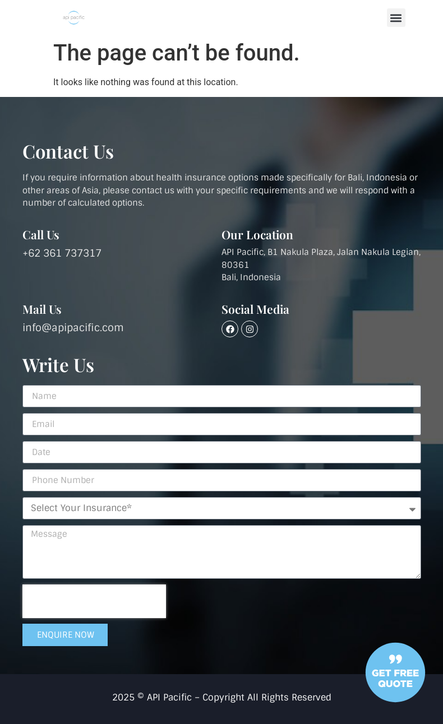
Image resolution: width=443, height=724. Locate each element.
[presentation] (94, 601)
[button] (396, 17)
